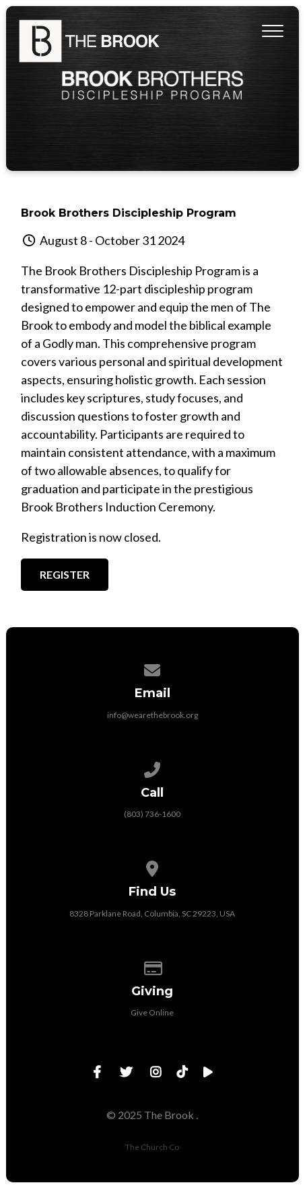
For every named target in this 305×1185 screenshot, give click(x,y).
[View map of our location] (152, 866)
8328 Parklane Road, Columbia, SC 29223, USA (152, 913)
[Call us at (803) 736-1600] (152, 767)
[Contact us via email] (152, 668)
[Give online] (152, 966)
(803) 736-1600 (152, 814)
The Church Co (152, 1147)
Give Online (152, 1012)
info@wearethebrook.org (152, 715)
